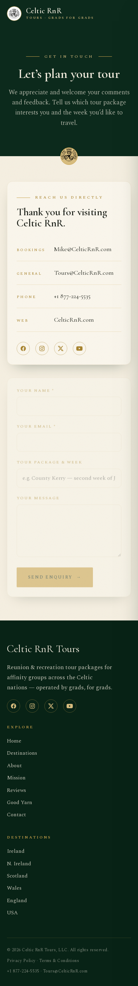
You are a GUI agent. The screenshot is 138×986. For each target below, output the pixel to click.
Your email (36, 430)
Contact (16, 815)
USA (12, 913)
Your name (35, 394)
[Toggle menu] (126, 13)
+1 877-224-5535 (72, 296)
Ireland (16, 851)
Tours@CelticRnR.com (84, 272)
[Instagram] (42, 348)
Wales (14, 888)
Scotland (17, 876)
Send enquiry (54, 581)
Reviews (16, 790)
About (14, 766)
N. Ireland (19, 864)
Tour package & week (49, 466)
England (17, 901)
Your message (38, 502)
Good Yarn (19, 803)
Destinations (22, 753)
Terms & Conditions (59, 960)
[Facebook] (23, 348)
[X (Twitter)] (60, 348)
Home (14, 741)
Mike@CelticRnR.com (83, 249)
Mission (16, 778)
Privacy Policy (21, 960)
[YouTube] (79, 348)
